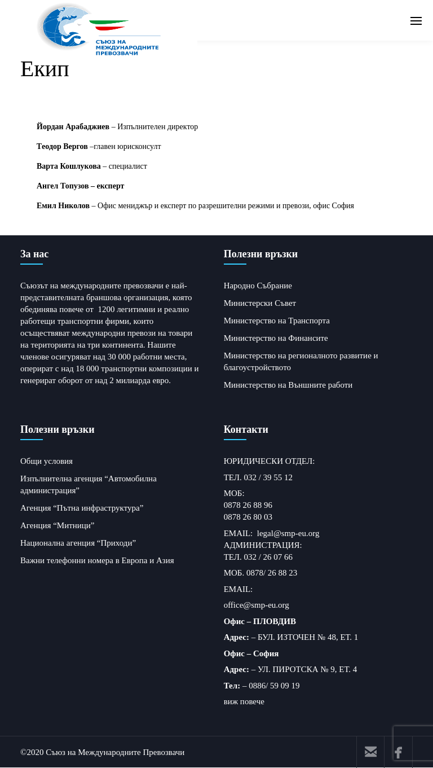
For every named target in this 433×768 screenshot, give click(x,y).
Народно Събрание (258, 285)
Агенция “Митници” (57, 525)
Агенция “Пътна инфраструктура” (81, 507)
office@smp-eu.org (256, 604)
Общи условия (46, 461)
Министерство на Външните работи (288, 384)
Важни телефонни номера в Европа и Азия (97, 560)
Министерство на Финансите (276, 338)
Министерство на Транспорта (277, 320)
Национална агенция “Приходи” (78, 542)
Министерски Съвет (260, 303)
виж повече (244, 701)
